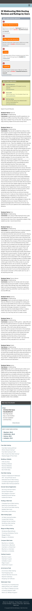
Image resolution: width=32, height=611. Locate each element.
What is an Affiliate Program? (9, 592)
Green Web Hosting (7, 525)
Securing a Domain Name (9, 489)
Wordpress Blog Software (8, 531)
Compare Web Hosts (6, 540)
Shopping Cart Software (8, 578)
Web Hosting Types (6, 514)
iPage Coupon (5, 563)
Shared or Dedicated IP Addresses (11, 475)
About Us (5, 602)
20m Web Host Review (11, 103)
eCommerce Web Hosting (9, 570)
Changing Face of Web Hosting (10, 503)
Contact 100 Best (7, 603)
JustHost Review (6, 60)
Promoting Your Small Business (10, 584)
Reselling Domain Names (8, 495)
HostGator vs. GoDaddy (8, 551)
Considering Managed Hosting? (10, 481)
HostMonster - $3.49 (9, 434)
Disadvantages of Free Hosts (9, 456)
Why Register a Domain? (8, 493)
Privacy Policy (18, 602)
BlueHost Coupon (6, 557)
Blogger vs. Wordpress (8, 537)
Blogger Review (6, 535)
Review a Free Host (17, 603)
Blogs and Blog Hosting (7, 528)
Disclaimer (11, 602)
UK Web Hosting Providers (9, 517)
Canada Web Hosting (7, 519)
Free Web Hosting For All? (9, 452)
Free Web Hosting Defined (9, 448)
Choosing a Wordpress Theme (10, 533)
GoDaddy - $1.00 (8, 438)
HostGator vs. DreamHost (8, 547)
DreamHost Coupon (7, 564)
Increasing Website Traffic (9, 590)
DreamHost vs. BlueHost (8, 545)
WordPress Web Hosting (8, 523)
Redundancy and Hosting (9, 511)
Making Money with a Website (10, 586)
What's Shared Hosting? (8, 450)
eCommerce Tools (6, 568)
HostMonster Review (7, 74)
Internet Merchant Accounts (9, 574)
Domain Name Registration (8, 487)
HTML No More (6, 461)
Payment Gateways (7, 576)
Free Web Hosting (6, 445)
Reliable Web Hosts (7, 509)
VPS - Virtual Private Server (9, 477)
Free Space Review (10, 89)
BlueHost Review (6, 32)
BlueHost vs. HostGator (8, 549)
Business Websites (7, 467)
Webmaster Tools (6, 582)
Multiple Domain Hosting (8, 521)
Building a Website (6, 459)
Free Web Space (16, 607)
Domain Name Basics (7, 491)
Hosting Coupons (6, 554)
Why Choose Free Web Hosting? (10, 454)
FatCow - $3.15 (7, 436)
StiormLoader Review (10, 95)
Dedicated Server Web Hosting (10, 479)
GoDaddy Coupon (6, 561)
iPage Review (5, 45)
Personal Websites (7, 465)
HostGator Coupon (7, 559)
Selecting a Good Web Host (9, 505)
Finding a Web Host (6, 500)
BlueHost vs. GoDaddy (8, 543)
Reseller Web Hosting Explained (10, 483)
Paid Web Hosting (6, 473)
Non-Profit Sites (6, 469)
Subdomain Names (7, 497)
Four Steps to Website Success (10, 588)
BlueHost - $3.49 (8, 432)
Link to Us (26, 602)
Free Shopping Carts (7, 572)
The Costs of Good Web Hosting (10, 507)
